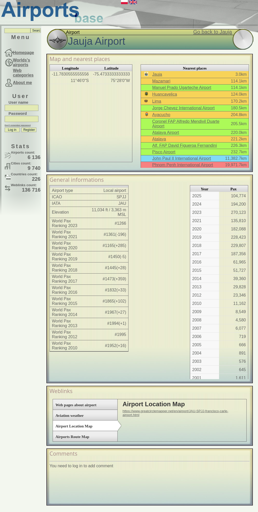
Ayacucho (161, 114)
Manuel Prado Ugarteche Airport (181, 87)
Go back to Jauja (212, 32)
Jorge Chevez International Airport (183, 108)
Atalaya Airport (165, 132)
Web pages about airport (75, 405)
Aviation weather (69, 415)
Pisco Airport (163, 152)
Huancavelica (164, 94)
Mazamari (161, 81)
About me (22, 82)
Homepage (23, 52)
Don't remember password (18, 125)
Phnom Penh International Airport (182, 165)
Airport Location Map (73, 426)
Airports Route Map (72, 437)
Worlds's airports (21, 62)
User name (18, 102)
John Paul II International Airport (181, 158)
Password (18, 113)
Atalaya (159, 139)
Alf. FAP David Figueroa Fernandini (184, 145)
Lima (156, 101)
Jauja (157, 74)
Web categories (23, 72)
